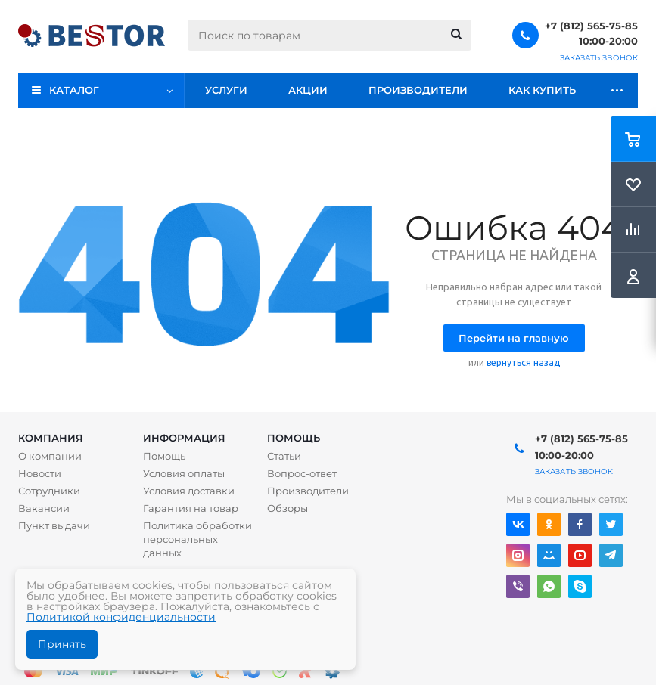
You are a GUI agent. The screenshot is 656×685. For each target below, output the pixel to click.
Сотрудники (49, 491)
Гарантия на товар (190, 508)
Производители (418, 90)
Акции (308, 90)
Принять (62, 644)
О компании (50, 456)
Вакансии (44, 508)
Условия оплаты (184, 473)
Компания (50, 438)
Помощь (293, 438)
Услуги (226, 90)
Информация (184, 438)
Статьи (284, 456)
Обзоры (287, 508)
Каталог (74, 90)
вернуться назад (523, 362)
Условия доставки (189, 491)
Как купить (542, 90)
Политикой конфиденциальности (121, 617)
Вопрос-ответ (302, 473)
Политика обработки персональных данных (197, 539)
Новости (39, 473)
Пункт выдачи (54, 525)
